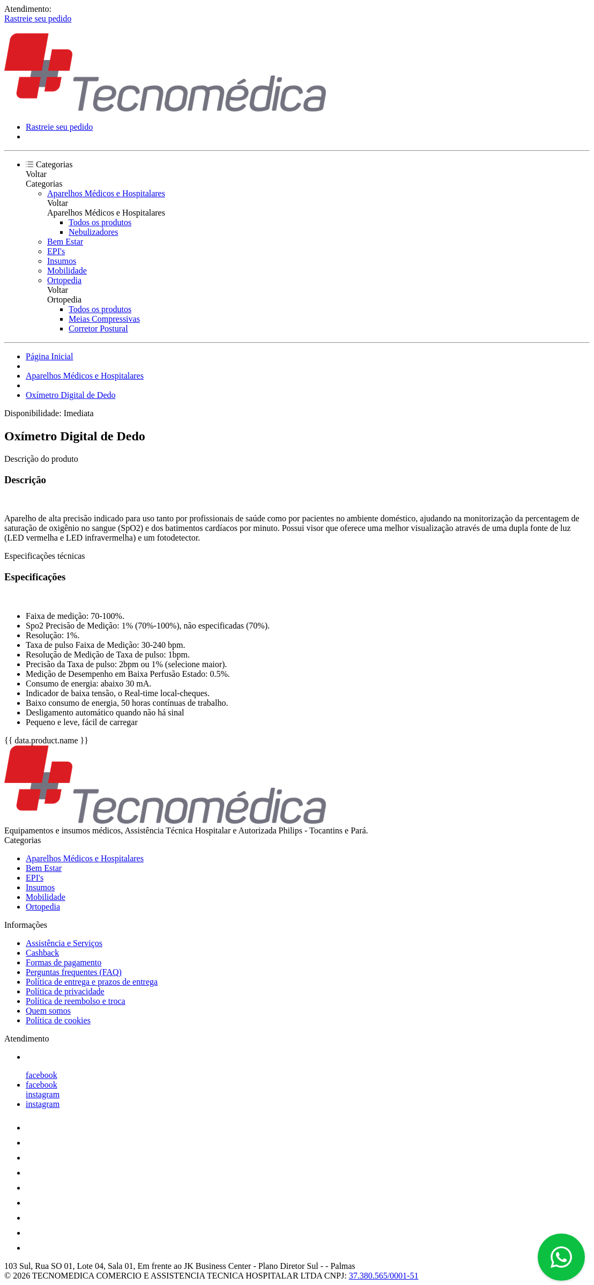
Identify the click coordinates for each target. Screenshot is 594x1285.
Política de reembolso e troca (75, 1001)
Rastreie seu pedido (37, 18)
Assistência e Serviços (64, 943)
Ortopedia (64, 280)
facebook (41, 1075)
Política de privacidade (65, 991)
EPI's (56, 251)
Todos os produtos (100, 222)
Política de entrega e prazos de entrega (92, 981)
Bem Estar (65, 241)
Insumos (61, 260)
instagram (43, 1094)
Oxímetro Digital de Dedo (71, 395)
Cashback (42, 952)
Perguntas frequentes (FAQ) (74, 972)
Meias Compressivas (104, 318)
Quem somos (48, 1010)
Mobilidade (67, 270)
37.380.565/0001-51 (384, 1275)
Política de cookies (58, 1020)
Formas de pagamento (63, 962)
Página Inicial (49, 356)
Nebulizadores (93, 232)
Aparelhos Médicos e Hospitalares (106, 193)
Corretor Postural (98, 328)
